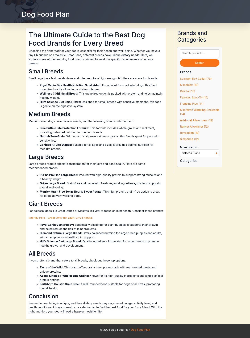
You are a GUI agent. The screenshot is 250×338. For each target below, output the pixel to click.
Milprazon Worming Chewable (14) (199, 112)
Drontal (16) (187, 91)
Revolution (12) (189, 132)
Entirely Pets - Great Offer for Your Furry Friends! (61, 217)
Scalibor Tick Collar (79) (196, 78)
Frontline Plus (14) (191, 103)
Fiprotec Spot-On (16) (194, 97)
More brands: (189, 147)
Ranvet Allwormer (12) (194, 126)
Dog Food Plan (46, 14)
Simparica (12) (189, 139)
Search (199, 63)
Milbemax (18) (189, 85)
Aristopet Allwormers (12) (196, 120)
